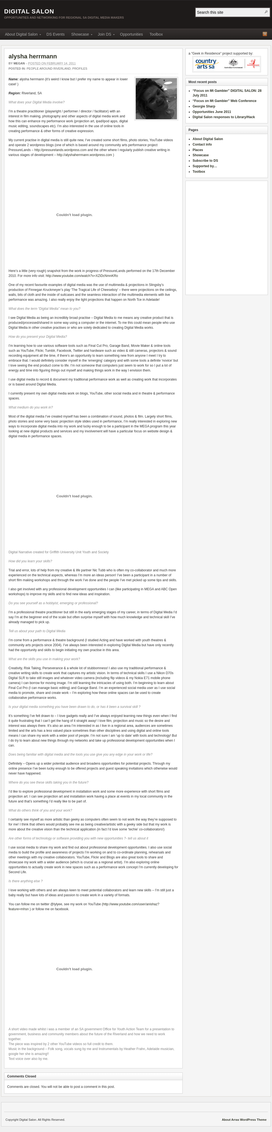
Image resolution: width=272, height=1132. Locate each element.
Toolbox (156, 34)
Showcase (80, 35)
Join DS (105, 35)
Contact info (202, 144)
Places (198, 150)
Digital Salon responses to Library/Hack (224, 117)
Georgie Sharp (204, 106)
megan (19, 63)
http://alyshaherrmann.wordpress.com (84, 155)
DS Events (55, 34)
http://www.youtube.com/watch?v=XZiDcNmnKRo (82, 276)
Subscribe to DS (205, 161)
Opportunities (131, 34)
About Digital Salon (21, 35)
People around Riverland (49, 68)
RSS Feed (265, 34)
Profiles (79, 68)
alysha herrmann (33, 56)
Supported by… (205, 166)
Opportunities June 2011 (212, 112)
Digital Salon (29, 11)
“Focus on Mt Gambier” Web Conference (224, 101)
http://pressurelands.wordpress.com (60, 150)
